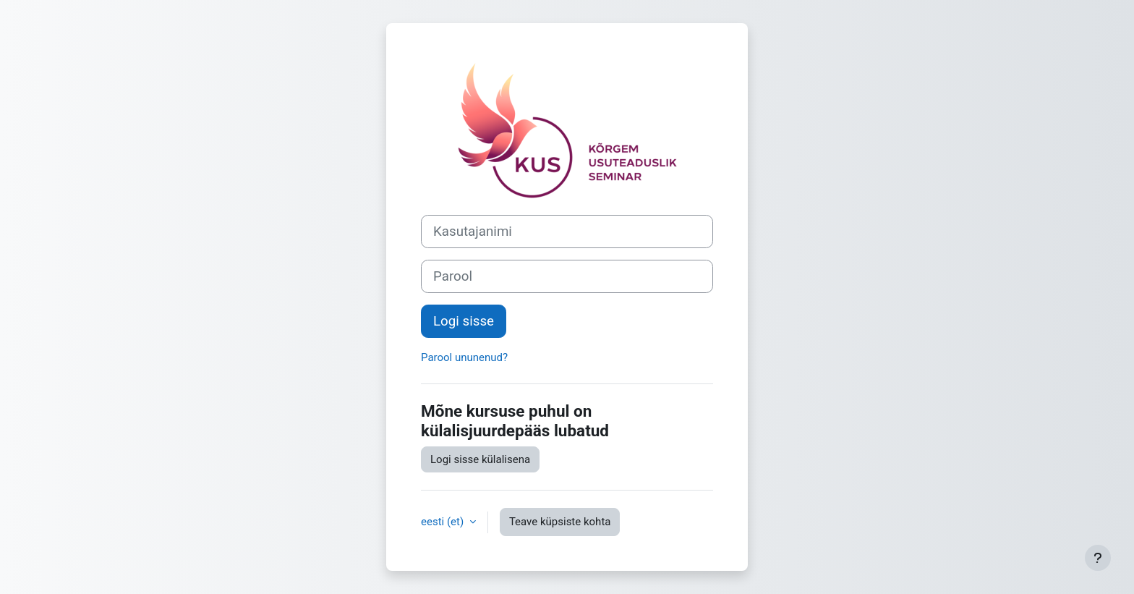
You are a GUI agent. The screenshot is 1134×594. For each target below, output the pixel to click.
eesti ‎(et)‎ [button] (443, 521)
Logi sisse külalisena (480, 459)
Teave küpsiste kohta (560, 521)
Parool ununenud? (464, 357)
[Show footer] (1098, 558)
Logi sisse (463, 321)
